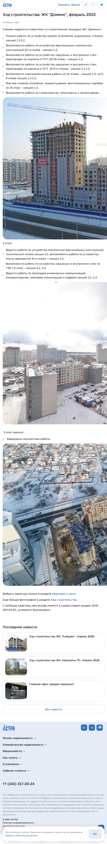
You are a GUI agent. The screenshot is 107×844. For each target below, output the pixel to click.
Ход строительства (64, 599)
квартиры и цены (64, 593)
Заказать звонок (69, 4)
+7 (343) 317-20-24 (19, 784)
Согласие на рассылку (14, 826)
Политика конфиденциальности (18, 822)
